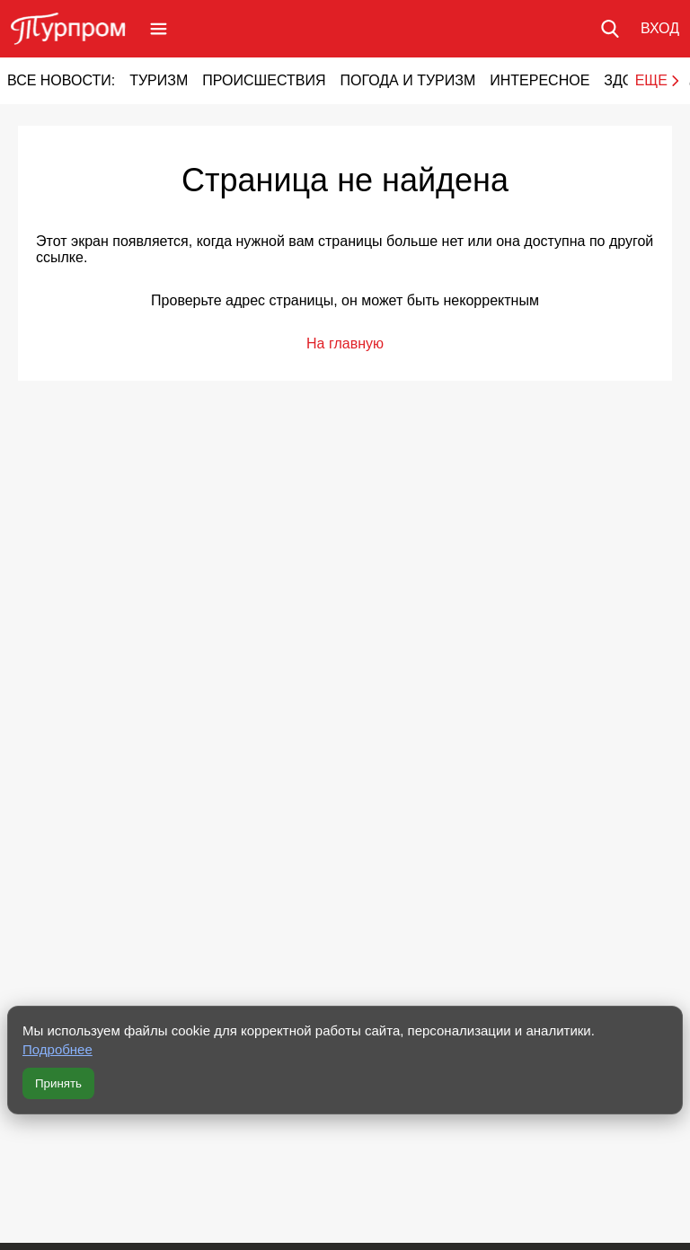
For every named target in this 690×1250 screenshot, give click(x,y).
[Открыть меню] (159, 28)
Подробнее (57, 1049)
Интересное (539, 80)
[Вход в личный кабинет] (660, 28)
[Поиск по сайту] (610, 28)
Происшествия (263, 80)
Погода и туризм (407, 80)
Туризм (158, 80)
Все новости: (61, 80)
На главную (345, 343)
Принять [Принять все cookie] (58, 1083)
